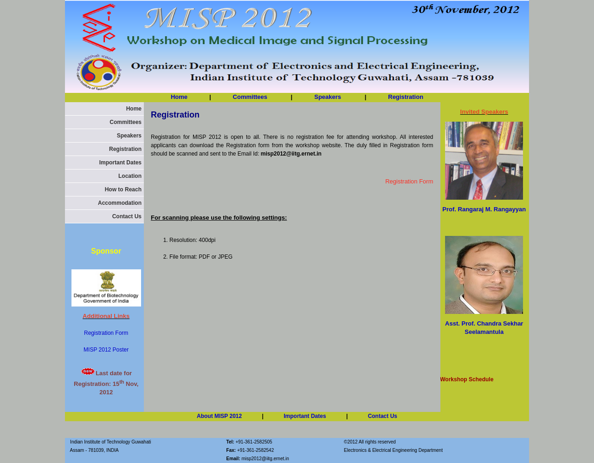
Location (130, 176)
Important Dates (120, 162)
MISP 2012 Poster (106, 349)
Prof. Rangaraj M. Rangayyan (484, 209)
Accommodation (120, 203)
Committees (251, 96)
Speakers (129, 135)
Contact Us (127, 216)
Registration (405, 96)
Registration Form (106, 333)
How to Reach (123, 189)
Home (179, 96)
